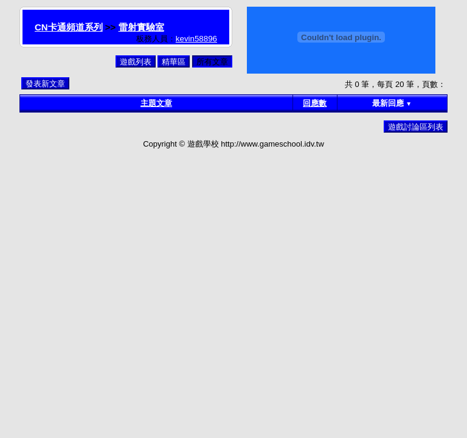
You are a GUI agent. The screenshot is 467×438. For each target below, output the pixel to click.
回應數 (315, 103)
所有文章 (212, 61)
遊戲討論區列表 (415, 126)
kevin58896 (196, 38)
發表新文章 (45, 83)
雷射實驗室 (141, 27)
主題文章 (156, 103)
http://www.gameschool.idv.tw (272, 143)
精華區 (173, 61)
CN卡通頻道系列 (69, 27)
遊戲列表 (135, 61)
